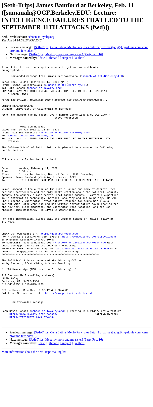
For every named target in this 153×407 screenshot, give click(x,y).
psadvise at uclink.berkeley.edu (64, 146)
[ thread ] (53, 57)
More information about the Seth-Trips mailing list (34, 403)
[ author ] (79, 57)
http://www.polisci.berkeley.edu (69, 339)
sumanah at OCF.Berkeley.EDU (102, 78)
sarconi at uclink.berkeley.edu (31, 149)
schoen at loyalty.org (41, 36)
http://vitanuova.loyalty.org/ (31, 367)
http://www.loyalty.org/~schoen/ (33, 364)
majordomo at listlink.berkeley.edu (79, 278)
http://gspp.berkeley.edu (59, 267)
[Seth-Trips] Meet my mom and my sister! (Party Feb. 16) (66, 54)
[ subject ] (66, 57)
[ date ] (42, 57)
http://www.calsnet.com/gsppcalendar (89, 271)
